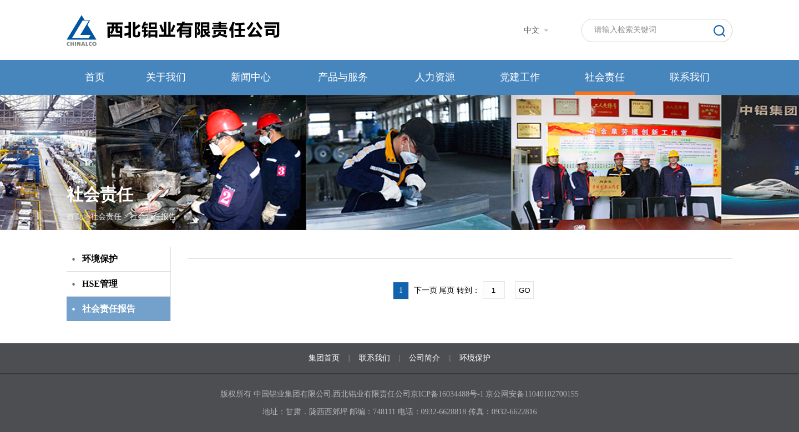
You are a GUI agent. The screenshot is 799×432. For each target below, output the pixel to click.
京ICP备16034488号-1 (448, 394)
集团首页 (324, 358)
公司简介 (424, 358)
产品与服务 (343, 77)
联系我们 (690, 77)
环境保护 (100, 258)
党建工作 (520, 77)
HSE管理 (100, 283)
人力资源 (435, 77)
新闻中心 (251, 77)
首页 (95, 77)
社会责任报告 (153, 216)
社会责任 (605, 77)
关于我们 (166, 77)
